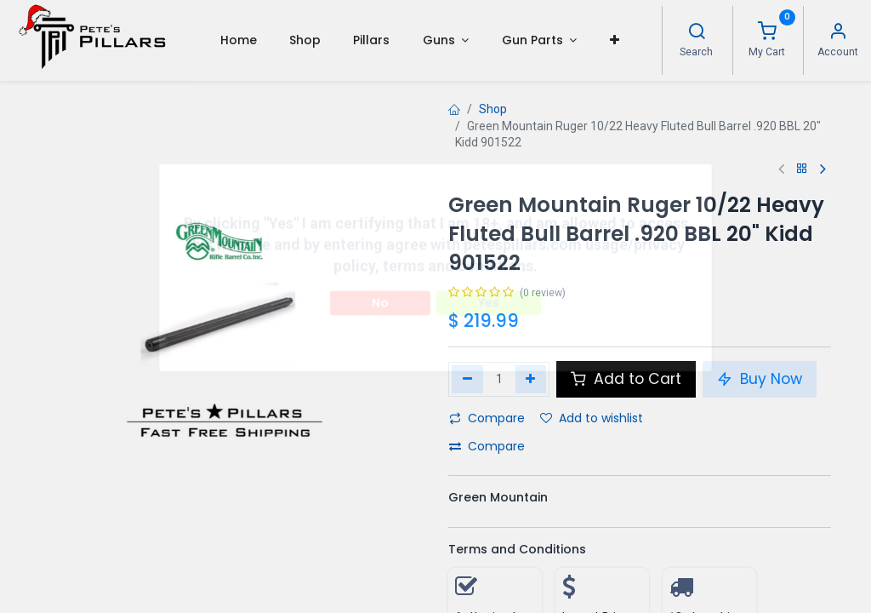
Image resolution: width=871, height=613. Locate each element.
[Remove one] (467, 378)
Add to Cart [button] (626, 379)
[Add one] (531, 378)
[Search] (696, 33)
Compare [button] (487, 418)
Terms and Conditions (517, 549)
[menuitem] (237, 40)
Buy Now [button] (759, 379)
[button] (614, 40)
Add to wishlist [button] (591, 418)
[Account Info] (837, 33)
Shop (493, 109)
